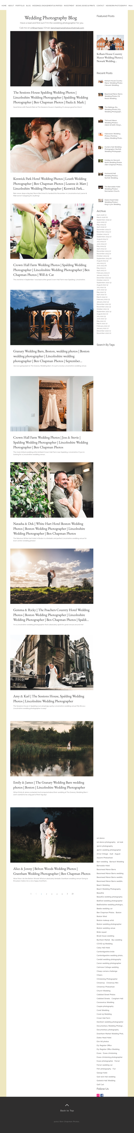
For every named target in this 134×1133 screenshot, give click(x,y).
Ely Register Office (104, 1045)
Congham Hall (117, 998)
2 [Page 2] (46, 894)
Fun (114, 1069)
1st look (120, 842)
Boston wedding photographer (109, 924)
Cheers (99, 975)
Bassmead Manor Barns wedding (110, 873)
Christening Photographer (107, 979)
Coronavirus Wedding (105, 1002)
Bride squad (101, 932)
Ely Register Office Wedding (108, 1049)
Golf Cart (100, 1084)
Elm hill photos (103, 1041)
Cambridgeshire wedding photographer (110, 955)
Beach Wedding (103, 885)
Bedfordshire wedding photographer (110, 905)
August (117, 854)
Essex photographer (105, 1061)
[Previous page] (36, 894)
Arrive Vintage (102, 854)
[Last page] (72, 894)
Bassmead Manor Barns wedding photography (110, 877)
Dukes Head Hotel (104, 1038)
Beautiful (100, 893)
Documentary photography (108, 1030)
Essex (99, 1053)
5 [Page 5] (62, 894)
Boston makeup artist (105, 920)
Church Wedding (103, 991)
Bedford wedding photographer (109, 901)
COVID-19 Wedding (105, 944)
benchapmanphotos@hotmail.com (67, 28)
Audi (111, 854)
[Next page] (67, 894)
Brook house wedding (105, 936)
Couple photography (105, 1006)
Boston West (102, 916)
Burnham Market (103, 940)
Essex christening (110, 1053)
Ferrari (117, 1061)
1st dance (100, 838)
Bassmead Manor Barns (106, 869)
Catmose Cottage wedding (108, 967)
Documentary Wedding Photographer (110, 1026)
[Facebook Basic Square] (101, 1095)
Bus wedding (117, 940)
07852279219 (36, 28)
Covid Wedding (103, 1010)
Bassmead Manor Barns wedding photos (110, 881)
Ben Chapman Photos (105, 912)
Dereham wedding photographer (110, 1022)
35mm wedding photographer (109, 850)
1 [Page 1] (41, 894)
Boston (118, 912)
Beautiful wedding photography (109, 897)
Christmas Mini (112, 983)
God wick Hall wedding (106, 1077)
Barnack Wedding (116, 862)
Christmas (101, 983)
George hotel (102, 1073)
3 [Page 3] (51, 894)
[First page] (31, 894)
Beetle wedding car (105, 909)
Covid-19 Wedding (104, 1014)
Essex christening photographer (109, 1057)
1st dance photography (106, 842)
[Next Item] (120, 43)
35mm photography (105, 846)
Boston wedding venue (106, 928)
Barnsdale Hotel (103, 866)
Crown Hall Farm (103, 1018)
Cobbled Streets (103, 998)
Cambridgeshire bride (105, 952)
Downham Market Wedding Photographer (110, 1034)
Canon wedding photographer (109, 963)
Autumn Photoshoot (105, 858)
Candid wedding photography (109, 959)
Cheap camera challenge (107, 971)
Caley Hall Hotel (103, 948)
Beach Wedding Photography (109, 889)
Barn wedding (102, 862)
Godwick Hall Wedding (106, 1081)
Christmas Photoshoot (106, 987)
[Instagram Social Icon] (98, 1095)
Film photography (104, 1069)
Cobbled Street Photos (106, 995)
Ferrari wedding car (105, 1065)
